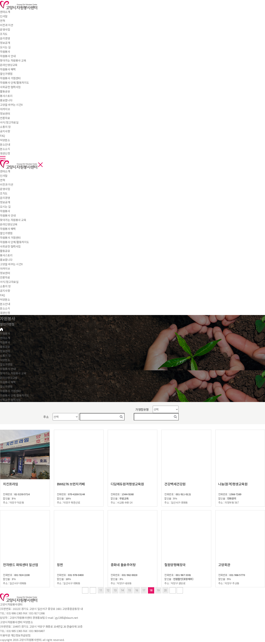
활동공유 (5, 91)
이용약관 (5, 635)
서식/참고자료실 (9, 282)
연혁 (2, 180)
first (85, 590)
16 (136, 590)
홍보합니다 (6, 260)
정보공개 (5, 202)
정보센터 (5, 113)
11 (100, 590)
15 (129, 590)
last (180, 590)
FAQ (2, 295)
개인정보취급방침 (21, 635)
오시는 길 (5, 206)
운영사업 (5, 189)
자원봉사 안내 (8, 215)
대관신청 (5, 313)
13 (115, 590)
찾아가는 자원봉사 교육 (13, 220)
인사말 (4, 176)
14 (122, 590)
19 (158, 590)
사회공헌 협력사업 (10, 246)
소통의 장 (5, 127)
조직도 (4, 193)
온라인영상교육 (8, 224)
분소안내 (5, 304)
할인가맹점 (6, 233)
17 (143, 590)
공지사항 (5, 291)
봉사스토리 (6, 255)
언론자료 (5, 277)
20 (165, 590)
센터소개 (5, 12)
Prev (93, 590)
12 (108, 590)
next (172, 590)
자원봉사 (5, 51)
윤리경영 (5, 198)
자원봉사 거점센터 (10, 237)
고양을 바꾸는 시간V (11, 264)
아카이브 (5, 268)
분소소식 (5, 308)
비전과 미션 (6, 184)
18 (151, 590)
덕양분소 (5, 140)
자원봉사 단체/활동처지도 (14, 242)
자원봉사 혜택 (8, 229)
